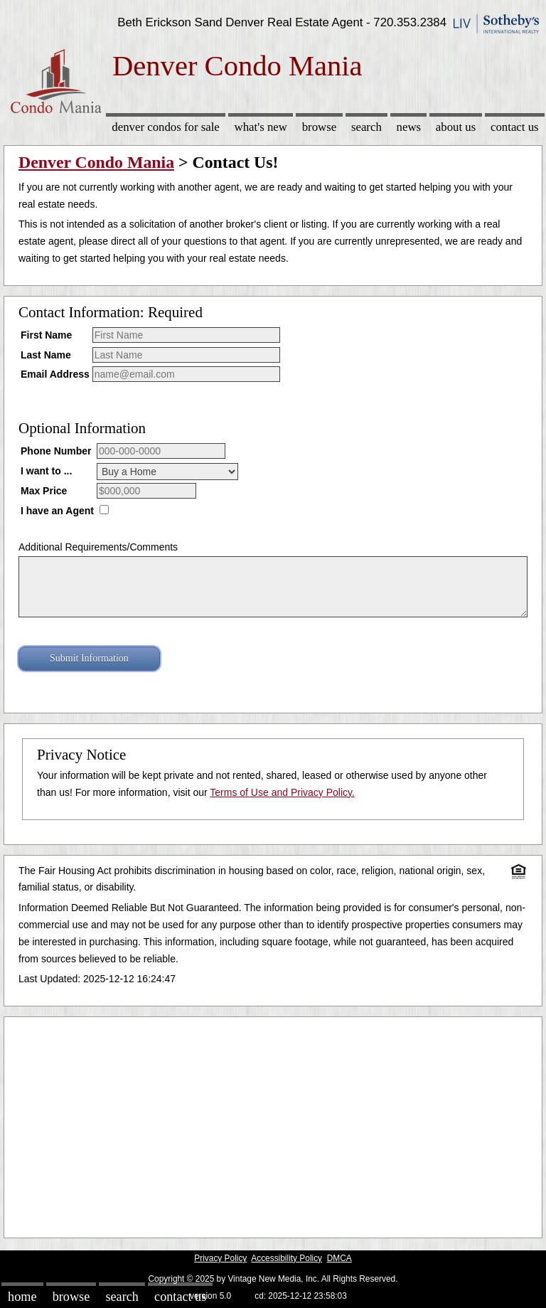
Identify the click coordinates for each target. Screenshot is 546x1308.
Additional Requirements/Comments (98, 547)
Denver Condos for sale (165, 127)
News (409, 127)
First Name (46, 335)
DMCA (339, 1258)
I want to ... (46, 471)
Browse (319, 127)
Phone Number (56, 451)
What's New (261, 127)
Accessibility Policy (286, 1258)
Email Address (55, 374)
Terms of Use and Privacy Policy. (282, 792)
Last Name (46, 355)
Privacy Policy (220, 1258)
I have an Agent (57, 510)
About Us (456, 127)
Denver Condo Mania (96, 162)
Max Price (44, 490)
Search (366, 127)
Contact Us (515, 127)
